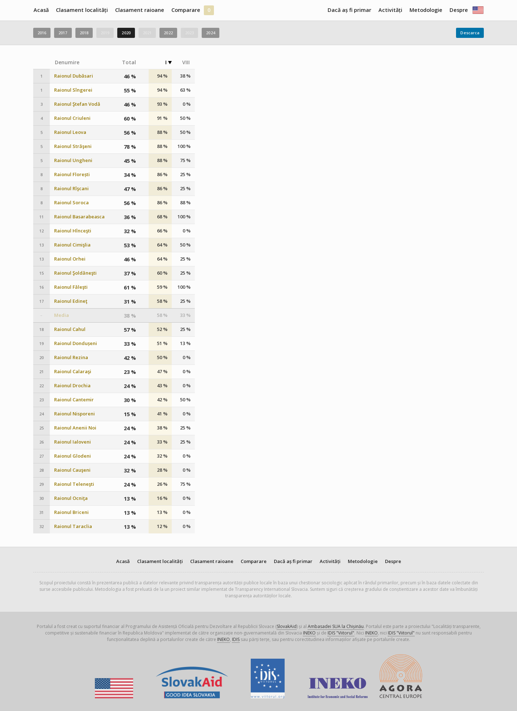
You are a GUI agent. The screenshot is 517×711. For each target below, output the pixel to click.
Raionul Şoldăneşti (75, 273)
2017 (62, 32)
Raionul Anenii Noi (75, 428)
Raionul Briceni (71, 512)
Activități (390, 9)
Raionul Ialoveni (72, 442)
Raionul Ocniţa (71, 498)
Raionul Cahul (70, 329)
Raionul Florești (72, 174)
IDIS (236, 639)
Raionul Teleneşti (74, 484)
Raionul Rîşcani (71, 189)
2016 (42, 32)
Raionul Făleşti (71, 287)
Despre (459, 9)
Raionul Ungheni (73, 160)
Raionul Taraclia (73, 526)
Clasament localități (82, 9)
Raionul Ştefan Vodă (77, 104)
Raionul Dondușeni (75, 343)
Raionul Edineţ (70, 301)
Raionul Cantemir (74, 400)
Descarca (469, 32)
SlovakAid (287, 626)
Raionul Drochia (72, 386)
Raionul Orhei (70, 259)
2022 (168, 32)
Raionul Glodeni (72, 456)
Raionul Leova (70, 132)
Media (61, 315)
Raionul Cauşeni (72, 470)
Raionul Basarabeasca (79, 217)
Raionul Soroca (71, 203)
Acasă (41, 9)
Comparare (185, 9)
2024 (210, 32)
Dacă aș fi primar (349, 9)
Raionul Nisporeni (74, 414)
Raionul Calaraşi (72, 371)
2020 (126, 32)
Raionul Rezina (71, 357)
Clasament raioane (139, 9)
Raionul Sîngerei (73, 90)
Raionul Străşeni (73, 146)
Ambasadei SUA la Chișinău (336, 626)
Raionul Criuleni (72, 118)
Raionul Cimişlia (72, 245)
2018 (84, 32)
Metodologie (425, 9)
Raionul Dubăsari (73, 76)
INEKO (309, 633)
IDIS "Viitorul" (341, 633)
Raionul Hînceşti (72, 231)
